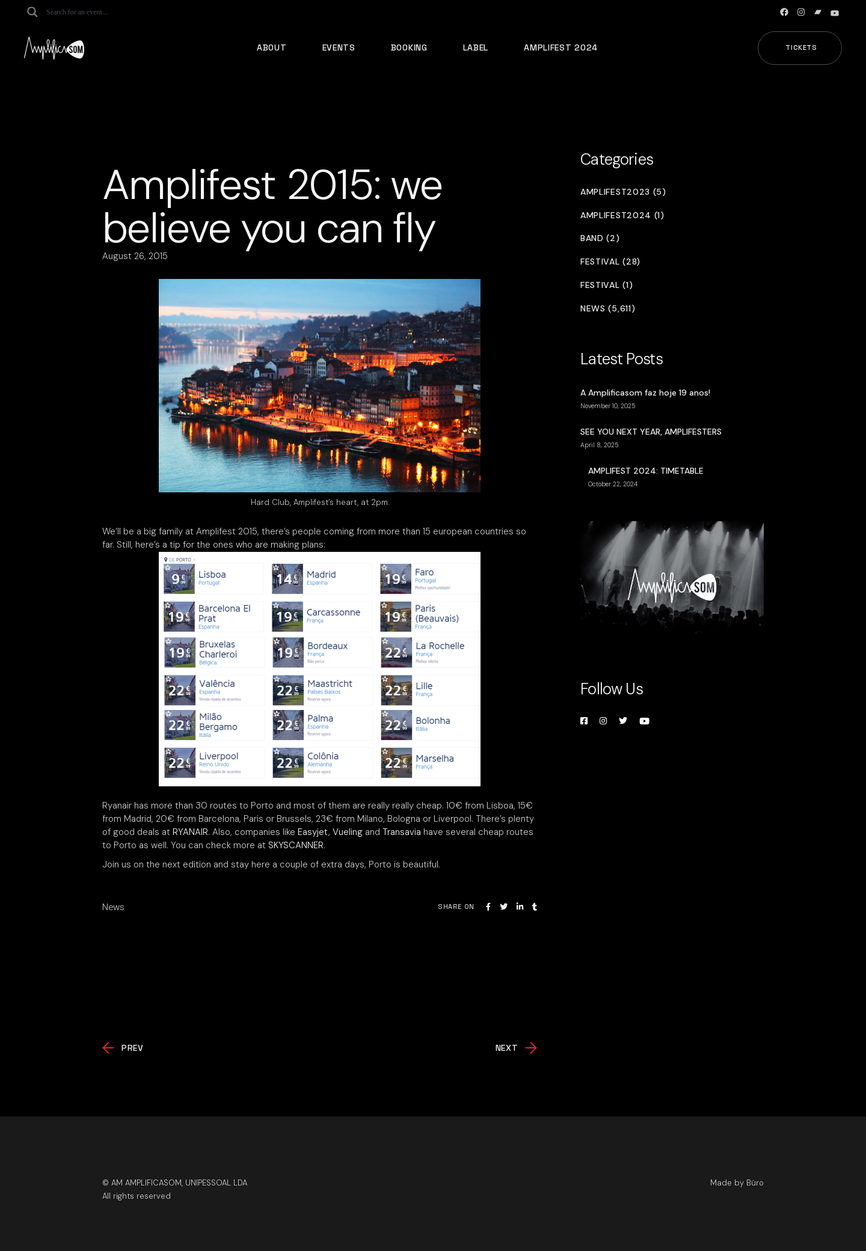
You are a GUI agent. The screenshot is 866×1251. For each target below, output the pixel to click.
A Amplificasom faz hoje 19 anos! (645, 392)
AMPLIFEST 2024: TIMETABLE (646, 470)
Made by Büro (737, 1183)
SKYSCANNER (296, 845)
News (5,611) (607, 309)
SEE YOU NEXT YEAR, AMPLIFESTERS (651, 431)
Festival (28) (610, 262)
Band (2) (600, 238)
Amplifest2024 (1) (622, 215)
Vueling (348, 832)
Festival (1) (606, 285)
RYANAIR (190, 832)
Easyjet (313, 832)
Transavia (401, 832)
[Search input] (93, 12)
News (113, 907)
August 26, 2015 (135, 256)
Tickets (801, 47)
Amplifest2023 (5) (623, 192)
